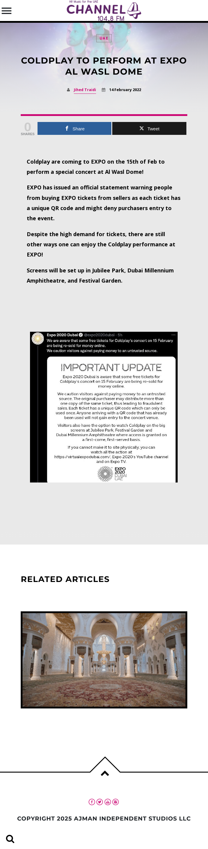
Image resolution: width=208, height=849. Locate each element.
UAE (104, 38)
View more (104, 659)
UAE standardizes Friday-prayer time (79, 716)
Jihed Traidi (85, 89)
